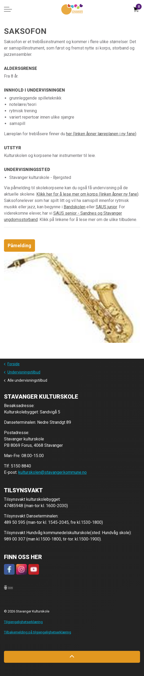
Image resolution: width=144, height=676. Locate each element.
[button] (8, 587)
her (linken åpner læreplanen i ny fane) (101, 133)
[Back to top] (72, 657)
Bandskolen (74, 206)
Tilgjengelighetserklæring (23, 622)
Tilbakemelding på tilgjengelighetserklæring (37, 632)
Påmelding (19, 245)
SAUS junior (106, 206)
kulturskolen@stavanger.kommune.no (52, 472)
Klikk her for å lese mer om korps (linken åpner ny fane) (87, 194)
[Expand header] (8, 9)
